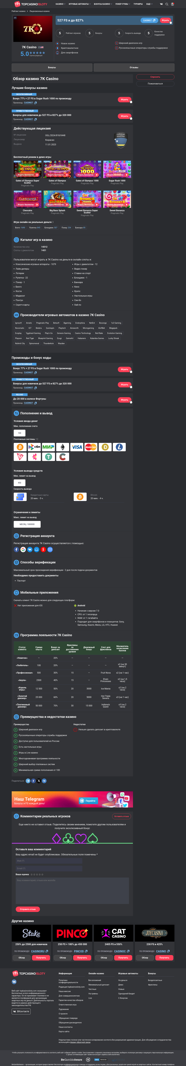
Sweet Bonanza (117, 210)
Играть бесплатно (26, 175)
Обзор (22, 957)
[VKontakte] (14, 981)
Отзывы (134, 67)
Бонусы (52, 67)
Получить (41, 957)
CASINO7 (147, 20)
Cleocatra (27, 210)
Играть (165, 20)
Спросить (155, 77)
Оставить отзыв (121, 816)
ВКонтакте (161, 4)
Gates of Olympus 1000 (87, 180)
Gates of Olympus (57, 180)
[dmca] (71, 1060)
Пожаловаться (155, 83)
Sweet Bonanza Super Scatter (87, 211)
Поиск (167, 4)
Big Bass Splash (57, 210)
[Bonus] (172, 4)
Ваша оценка (22, 874)
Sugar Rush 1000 (117, 180)
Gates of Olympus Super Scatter (27, 181)
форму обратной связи (80, 1042)
